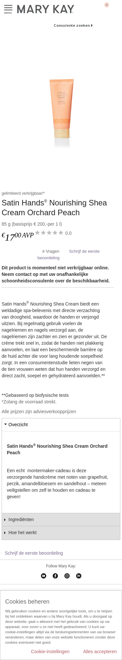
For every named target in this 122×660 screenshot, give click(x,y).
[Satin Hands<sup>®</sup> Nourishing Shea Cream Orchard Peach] (61, 108)
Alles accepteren (100, 651)
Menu (8, 8)
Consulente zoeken (72, 25)
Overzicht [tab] (18, 424)
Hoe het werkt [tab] (22, 532)
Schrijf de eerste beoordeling (34, 553)
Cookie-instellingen (50, 651)
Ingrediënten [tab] (21, 519)
